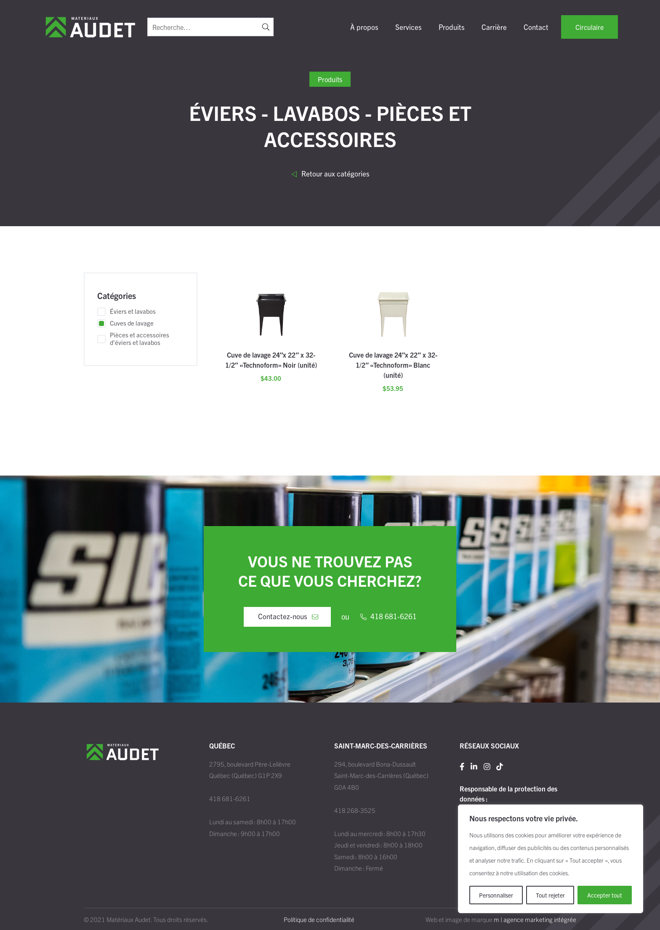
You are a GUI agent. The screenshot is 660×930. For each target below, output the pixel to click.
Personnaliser (496, 895)
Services (408, 26)
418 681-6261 (229, 798)
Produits (452, 26)
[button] (265, 26)
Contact (536, 26)
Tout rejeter (550, 895)
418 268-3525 (354, 810)
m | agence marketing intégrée (535, 919)
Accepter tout (604, 895)
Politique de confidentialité (319, 919)
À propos (364, 26)
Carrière (494, 26)
